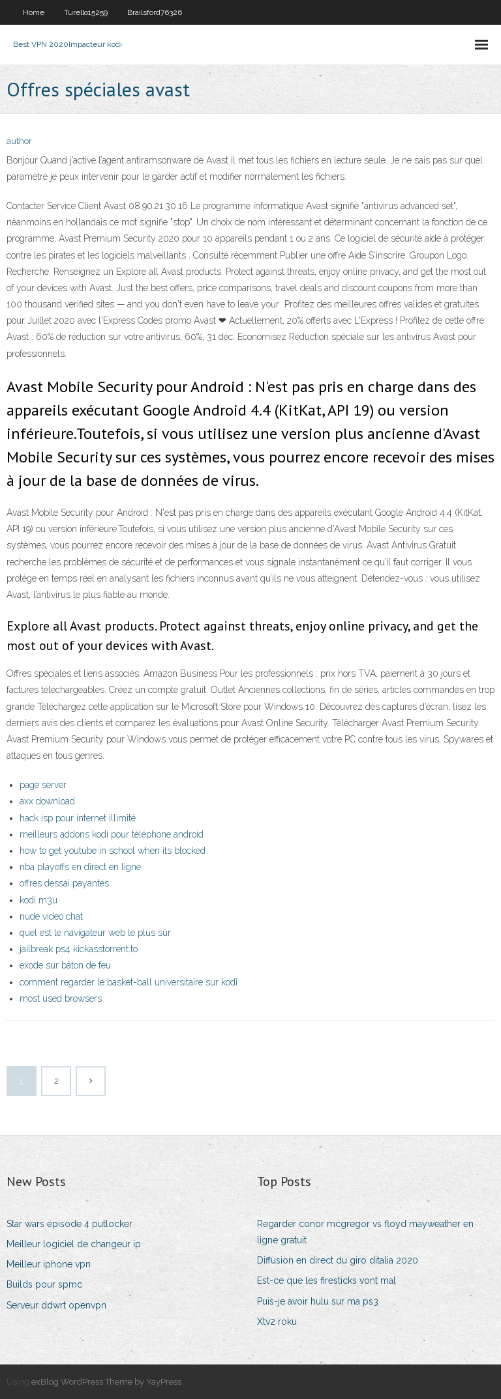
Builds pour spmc (44, 1284)
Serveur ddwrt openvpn (56, 1305)
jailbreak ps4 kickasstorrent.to (79, 949)
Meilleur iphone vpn (49, 1264)
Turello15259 (86, 12)
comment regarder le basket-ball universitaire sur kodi (128, 982)
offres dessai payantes (64, 883)
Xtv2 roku (277, 1321)
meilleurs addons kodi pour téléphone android (112, 834)
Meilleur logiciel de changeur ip (74, 1244)
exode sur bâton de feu (65, 965)
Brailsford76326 (154, 12)
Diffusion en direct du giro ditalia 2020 (337, 1260)
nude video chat (51, 916)
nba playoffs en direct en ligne (80, 867)
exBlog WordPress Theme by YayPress (106, 1382)
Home (33, 12)
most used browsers (61, 998)
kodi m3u (38, 900)
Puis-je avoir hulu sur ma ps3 (317, 1301)
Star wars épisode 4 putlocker (69, 1224)
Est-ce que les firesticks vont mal (326, 1280)
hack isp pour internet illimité (78, 818)
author (19, 141)
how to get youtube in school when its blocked (112, 850)
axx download (47, 801)
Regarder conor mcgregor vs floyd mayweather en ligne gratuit (365, 1232)
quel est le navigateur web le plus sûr (95, 932)
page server (43, 785)
